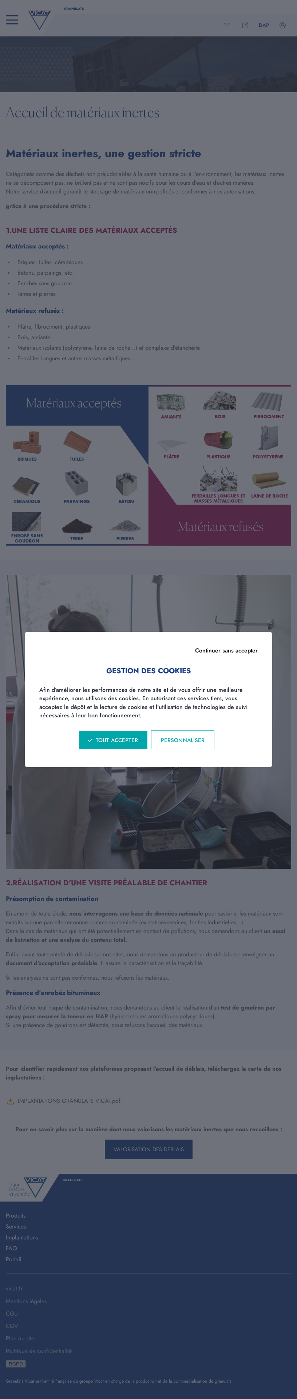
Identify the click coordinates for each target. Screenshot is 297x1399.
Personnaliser (183, 740)
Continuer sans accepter (226, 650)
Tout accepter (117, 740)
